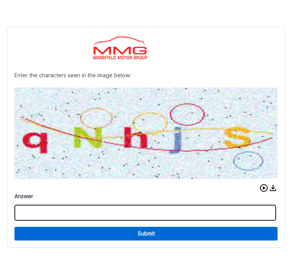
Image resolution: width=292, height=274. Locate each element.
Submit (146, 233)
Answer (23, 196)
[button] (263, 188)
